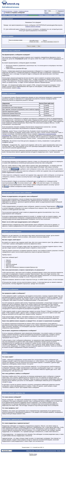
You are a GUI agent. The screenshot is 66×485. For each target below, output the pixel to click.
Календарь (56, 15)
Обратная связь (30, 450)
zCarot (35, 454)
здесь (19, 88)
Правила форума (33, 15)
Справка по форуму (23, 11)
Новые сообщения (21, 15)
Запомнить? (60, 11)
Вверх (62, 450)
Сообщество (48, 15)
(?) (35, 347)
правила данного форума (32, 26)
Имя (45, 10)
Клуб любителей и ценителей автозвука (46, 450)
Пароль (46, 12)
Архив (58, 450)
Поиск (62, 15)
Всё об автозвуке (8, 11)
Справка (15, 11)
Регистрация (11, 15)
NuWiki (4, 15)
